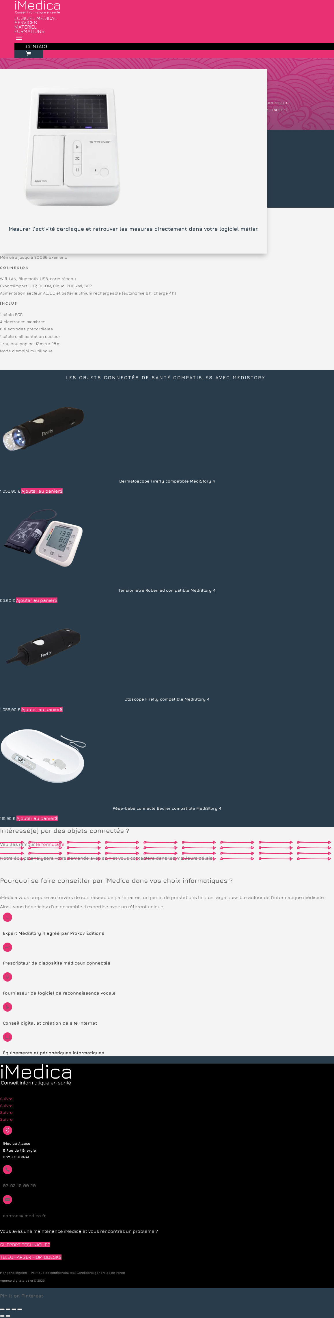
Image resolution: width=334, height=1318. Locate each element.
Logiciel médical (35, 18)
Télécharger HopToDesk (29, 1257)
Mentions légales (13, 1272)
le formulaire (50, 844)
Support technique (23, 1244)
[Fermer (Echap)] (19, 1309)
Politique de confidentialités (52, 1272)
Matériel (25, 27)
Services (25, 22)
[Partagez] (14, 1309)
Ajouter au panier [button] (40, 491)
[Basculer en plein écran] (8, 1309)
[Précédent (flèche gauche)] (2, 1316)
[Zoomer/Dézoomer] (2, 1309)
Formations (29, 31)
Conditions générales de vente (101, 1272)
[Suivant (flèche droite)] (8, 1316)
